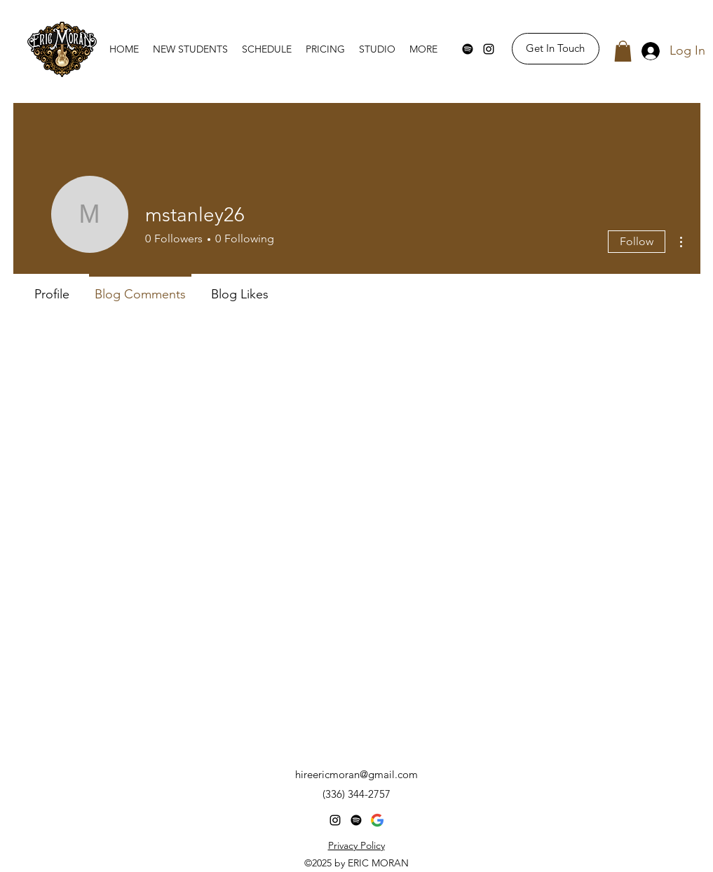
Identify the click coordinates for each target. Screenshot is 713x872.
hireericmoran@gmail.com (356, 774)
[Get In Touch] (555, 48)
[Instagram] (489, 49)
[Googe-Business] (377, 820)
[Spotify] (468, 49)
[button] (623, 51)
